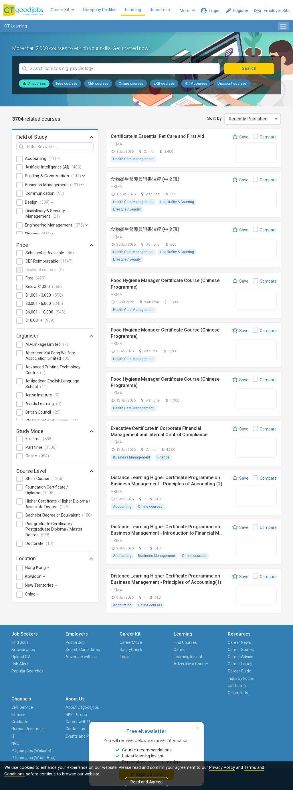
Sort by (214, 119)
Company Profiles (104, 10)
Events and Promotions (257, 677)
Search (253, 69)
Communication (44, 194)
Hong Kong (37, 569)
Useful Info (180, 688)
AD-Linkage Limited (46, 346)
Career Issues (183, 666)
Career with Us (260, 659)
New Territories (41, 586)
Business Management (54, 186)
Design (39, 203)
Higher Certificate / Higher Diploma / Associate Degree (57, 505)
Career (137, 652)
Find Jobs (20, 644)
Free (35, 279)
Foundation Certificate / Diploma (46, 491)
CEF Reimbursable (49, 262)
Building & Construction (55, 177)
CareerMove (102, 644)
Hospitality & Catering (177, 204)
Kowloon (35, 578)
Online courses (131, 85)
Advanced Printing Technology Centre (52, 371)
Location (55, 559)
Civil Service (218, 644)
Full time (39, 440)
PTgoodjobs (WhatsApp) (218, 713)
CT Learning (15, 27)
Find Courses (142, 644)
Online (37, 457)
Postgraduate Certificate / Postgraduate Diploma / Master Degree (53, 531)
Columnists (181, 695)
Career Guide (182, 673)
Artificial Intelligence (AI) (53, 168)
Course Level (55, 472)
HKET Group (257, 652)
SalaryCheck (102, 652)
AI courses (34, 85)
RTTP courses (196, 85)
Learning (138, 10)
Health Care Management (133, 161)
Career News (182, 644)
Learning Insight (145, 659)
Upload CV (21, 659)
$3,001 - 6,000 (44, 305)
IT (209, 680)
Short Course (44, 480)
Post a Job (61, 644)
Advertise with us (65, 670)
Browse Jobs (23, 652)
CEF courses (98, 85)
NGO (211, 688)
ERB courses (164, 85)
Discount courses (232, 85)
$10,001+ (39, 321)
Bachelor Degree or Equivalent (58, 516)
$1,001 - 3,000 (44, 296)
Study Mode (55, 432)
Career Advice (183, 659)
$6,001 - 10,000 (45, 313)
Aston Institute (42, 396)
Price (55, 246)
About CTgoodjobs (263, 644)
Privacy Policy (222, 767)
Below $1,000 (43, 288)
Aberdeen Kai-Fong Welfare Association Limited (50, 357)
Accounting (42, 160)
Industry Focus (184, 680)
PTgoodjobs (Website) (218, 698)
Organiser (55, 337)
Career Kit (67, 10)
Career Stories (184, 652)
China (32, 595)
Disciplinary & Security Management (45, 215)
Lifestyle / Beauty (127, 211)
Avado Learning (43, 405)
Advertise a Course (141, 670)
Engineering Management (56, 226)
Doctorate (39, 545)
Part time (41, 448)
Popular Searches (20, 677)
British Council (43, 413)
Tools (96, 659)
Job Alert (20, 666)
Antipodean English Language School (52, 385)
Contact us (256, 666)
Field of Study (55, 138)
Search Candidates (62, 655)
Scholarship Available (49, 254)
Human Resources (217, 670)
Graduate (215, 659)
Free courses (67, 85)
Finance (39, 235)
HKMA (116, 145)
